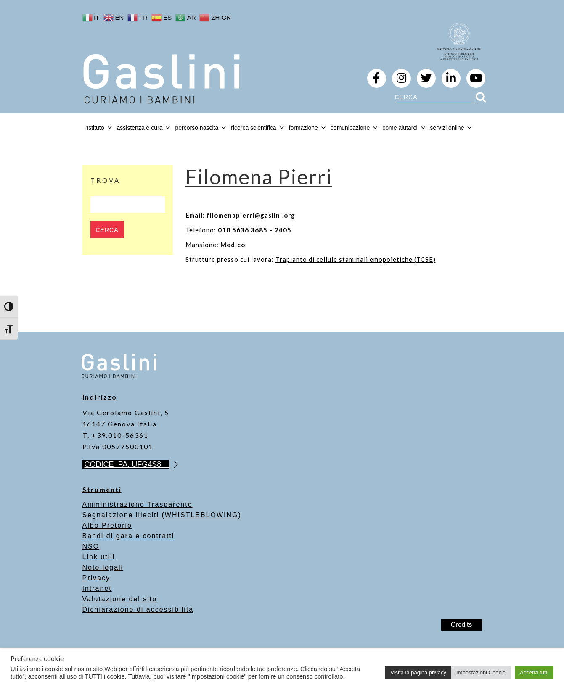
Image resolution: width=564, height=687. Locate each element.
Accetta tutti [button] (534, 672)
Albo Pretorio (107, 525)
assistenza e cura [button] (144, 127)
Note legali (103, 567)
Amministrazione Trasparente (137, 504)
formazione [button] (307, 127)
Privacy (96, 578)
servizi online (451, 127)
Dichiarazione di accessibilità (138, 609)
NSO (91, 546)
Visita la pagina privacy (418, 672)
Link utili (98, 557)
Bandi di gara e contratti (128, 536)
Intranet (97, 588)
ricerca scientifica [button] (257, 127)
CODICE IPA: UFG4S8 (127, 464)
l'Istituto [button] (99, 127)
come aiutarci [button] (404, 127)
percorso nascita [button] (201, 127)
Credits (461, 624)
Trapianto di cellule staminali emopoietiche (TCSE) (355, 259)
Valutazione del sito (119, 599)
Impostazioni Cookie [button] (481, 672)
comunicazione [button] (354, 127)
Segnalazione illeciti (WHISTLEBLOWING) (161, 515)
